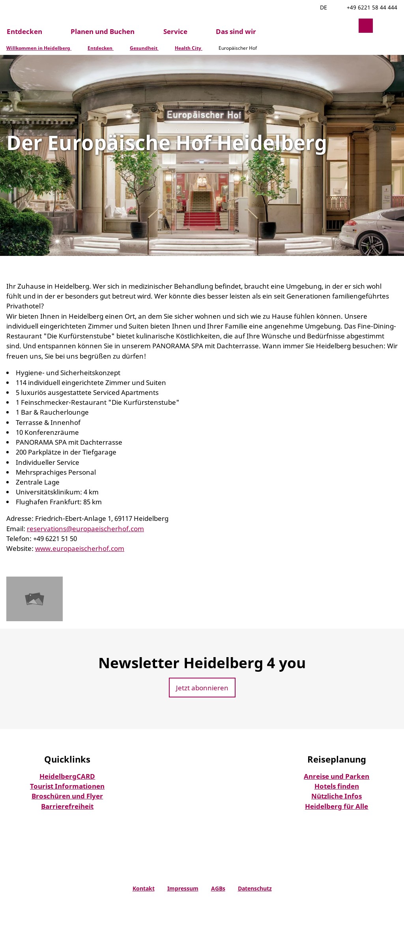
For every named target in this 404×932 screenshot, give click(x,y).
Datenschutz (255, 888)
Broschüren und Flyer (67, 795)
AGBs (218, 888)
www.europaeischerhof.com (79, 548)
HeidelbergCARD (67, 776)
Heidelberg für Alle (336, 806)
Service (175, 31)
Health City (188, 48)
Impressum (182, 888)
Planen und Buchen (103, 31)
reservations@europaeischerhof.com (85, 528)
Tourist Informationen (67, 786)
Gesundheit (144, 48)
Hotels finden (336, 786)
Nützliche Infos (336, 795)
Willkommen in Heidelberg (38, 48)
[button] (347, 26)
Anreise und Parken (336, 776)
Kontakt (144, 888)
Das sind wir (236, 31)
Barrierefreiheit (67, 806)
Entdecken (24, 31)
